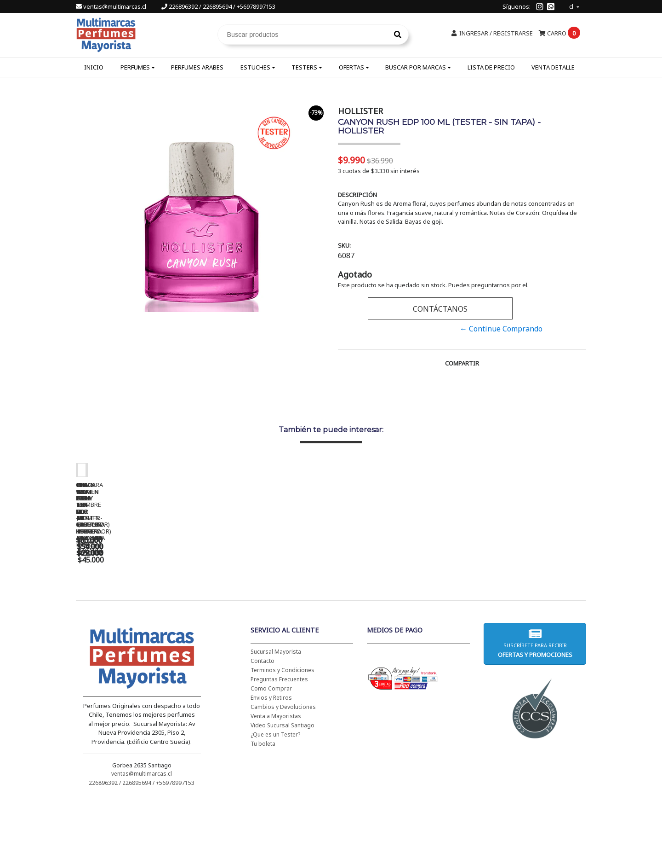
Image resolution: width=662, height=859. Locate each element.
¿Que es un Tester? (275, 794)
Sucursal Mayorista (276, 711)
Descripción (357, 195)
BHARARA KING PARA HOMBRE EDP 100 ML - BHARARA (527, 606)
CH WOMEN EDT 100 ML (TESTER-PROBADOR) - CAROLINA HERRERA (269, 606)
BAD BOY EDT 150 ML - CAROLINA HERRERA (398, 603)
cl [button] (572, 5)
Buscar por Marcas (415, 67)
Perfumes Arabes (197, 67)
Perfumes (135, 67)
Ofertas (351, 67)
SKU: (344, 245)
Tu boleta (263, 803)
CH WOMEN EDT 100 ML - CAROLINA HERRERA (140, 603)
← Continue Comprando (501, 329)
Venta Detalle (553, 67)
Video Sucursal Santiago (282, 785)
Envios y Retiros (271, 757)
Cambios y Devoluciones (283, 766)
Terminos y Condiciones (282, 729)
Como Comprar (271, 748)
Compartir (462, 363)
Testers (304, 67)
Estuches (255, 67)
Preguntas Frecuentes (279, 739)
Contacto (262, 720)
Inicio (93, 67)
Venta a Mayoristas (276, 775)
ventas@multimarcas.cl (112, 6)
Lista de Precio (491, 67)
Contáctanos (440, 309)
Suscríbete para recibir (534, 702)
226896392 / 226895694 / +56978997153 (218, 6)
